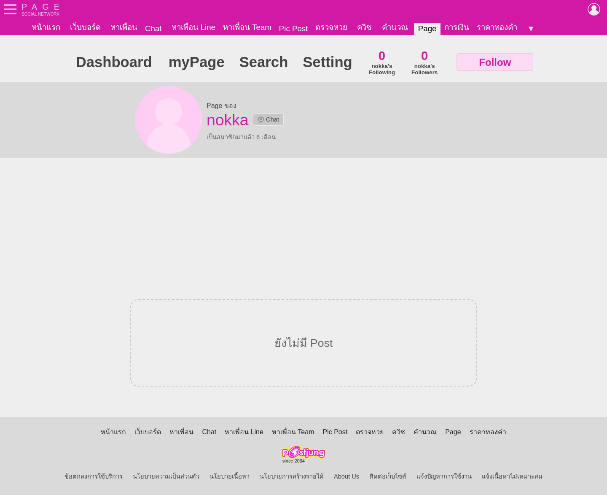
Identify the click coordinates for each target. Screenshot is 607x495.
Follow (495, 62)
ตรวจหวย (331, 27)
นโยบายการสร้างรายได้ (292, 476)
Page (427, 28)
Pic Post (293, 28)
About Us (346, 476)
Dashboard (114, 62)
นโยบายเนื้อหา (229, 476)
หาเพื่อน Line (193, 27)
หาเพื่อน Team (247, 27)
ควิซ (364, 27)
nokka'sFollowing (382, 62)
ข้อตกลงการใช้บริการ (93, 476)
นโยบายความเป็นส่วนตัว (166, 476)
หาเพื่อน (123, 27)
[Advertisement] (303, 223)
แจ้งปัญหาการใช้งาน (444, 476)
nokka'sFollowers (424, 62)
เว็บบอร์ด (85, 27)
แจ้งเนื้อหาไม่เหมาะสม (512, 476)
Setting (327, 62)
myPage (197, 62)
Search (263, 62)
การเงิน (456, 27)
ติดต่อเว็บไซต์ (387, 476)
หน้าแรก (46, 27)
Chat (153, 28)
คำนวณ (395, 27)
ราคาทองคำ (497, 27)
